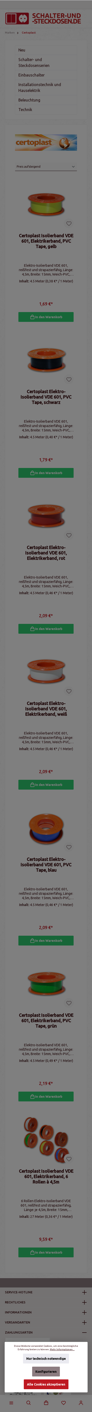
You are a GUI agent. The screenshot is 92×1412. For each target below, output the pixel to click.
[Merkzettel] (63, 1403)
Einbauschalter (31, 75)
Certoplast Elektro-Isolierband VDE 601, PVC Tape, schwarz (46, 397)
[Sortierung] (46, 167)
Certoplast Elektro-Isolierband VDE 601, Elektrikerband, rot (46, 553)
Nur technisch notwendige (46, 1358)
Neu (21, 50)
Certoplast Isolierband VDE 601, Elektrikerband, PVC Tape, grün (46, 1020)
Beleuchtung (29, 100)
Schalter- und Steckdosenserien (34, 62)
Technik (25, 109)
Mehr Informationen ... (62, 1349)
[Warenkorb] (46, 1403)
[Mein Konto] (81, 1403)
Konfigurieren (46, 1371)
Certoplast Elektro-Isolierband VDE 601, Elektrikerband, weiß (46, 709)
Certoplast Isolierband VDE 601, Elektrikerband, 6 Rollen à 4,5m (46, 1176)
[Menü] (11, 1403)
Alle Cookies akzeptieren (46, 1384)
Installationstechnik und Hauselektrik (39, 87)
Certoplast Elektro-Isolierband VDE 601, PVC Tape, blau (46, 864)
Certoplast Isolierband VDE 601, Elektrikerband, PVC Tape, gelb (46, 241)
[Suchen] (29, 1403)
